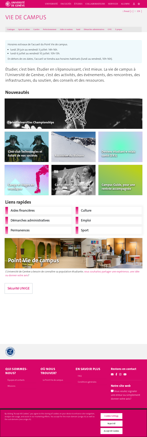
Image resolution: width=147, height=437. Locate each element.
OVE (110, 29)
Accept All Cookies (111, 431)
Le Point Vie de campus (53, 380)
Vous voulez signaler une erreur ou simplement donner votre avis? (125, 394)
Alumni (125, 4)
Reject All (111, 423)
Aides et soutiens (66, 29)
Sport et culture (24, 29)
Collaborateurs (95, 4)
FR (135, 11)
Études (78, 4)
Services (113, 4)
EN (138, 11)
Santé (78, 29)
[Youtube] (125, 374)
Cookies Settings (111, 416)
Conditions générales (87, 382)
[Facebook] (116, 374)
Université (51, 4)
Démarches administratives (94, 29)
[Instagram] (120, 374)
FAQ (80, 376)
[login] (134, 4)
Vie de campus (25, 17)
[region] (73, 423)
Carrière (36, 29)
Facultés (66, 4)
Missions (11, 386)
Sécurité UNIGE (19, 288)
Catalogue (11, 29)
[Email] (112, 374)
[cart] (139, 4)
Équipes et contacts (16, 380)
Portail (126, 11)
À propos (118, 29)
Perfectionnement (49, 29)
